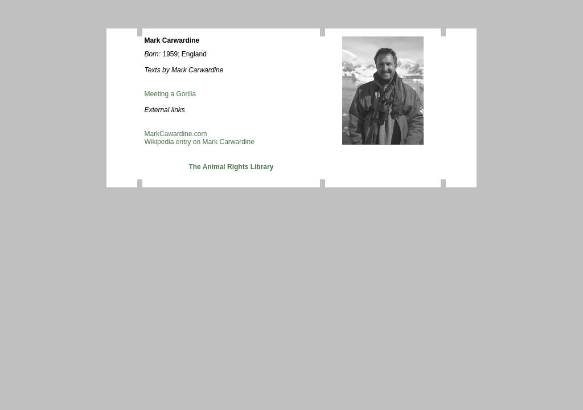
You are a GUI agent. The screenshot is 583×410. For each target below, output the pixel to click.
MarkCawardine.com (175, 134)
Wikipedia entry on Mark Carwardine (199, 142)
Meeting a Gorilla (170, 94)
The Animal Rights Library (230, 167)
